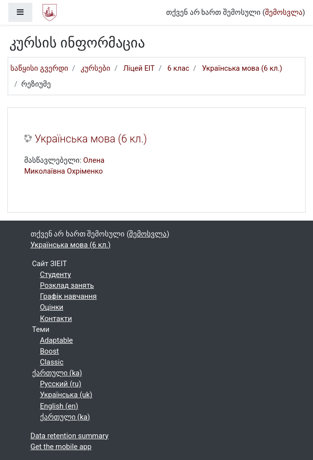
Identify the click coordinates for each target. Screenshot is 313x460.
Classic (52, 362)
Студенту (55, 274)
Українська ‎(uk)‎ (66, 394)
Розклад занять (67, 285)
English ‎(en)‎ (59, 406)
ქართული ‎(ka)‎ (57, 372)
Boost (49, 351)
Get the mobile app (61, 446)
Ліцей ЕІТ (139, 68)
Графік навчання (68, 296)
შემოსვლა (284, 12)
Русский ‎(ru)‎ (61, 383)
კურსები (95, 68)
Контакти (56, 318)
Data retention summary (70, 435)
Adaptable (56, 340)
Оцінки (51, 307)
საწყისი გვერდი (39, 68)
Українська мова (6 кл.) (242, 68)
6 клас (178, 68)
